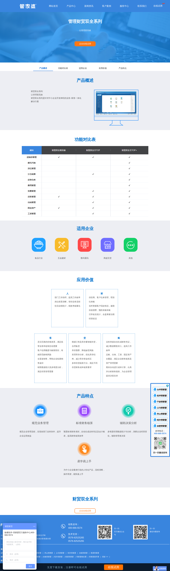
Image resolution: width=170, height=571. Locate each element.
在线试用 (157, 6)
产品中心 (71, 6)
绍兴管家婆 (72, 553)
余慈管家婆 (162, 426)
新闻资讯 (88, 6)
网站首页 (53, 6)
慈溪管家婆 (95, 553)
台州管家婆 (37, 553)
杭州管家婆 (162, 395)
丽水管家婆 (36, 557)
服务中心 (124, 6)
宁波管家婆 (162, 402)
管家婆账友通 (81, 557)
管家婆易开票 (94, 557)
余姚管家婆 (83, 553)
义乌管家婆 (60, 553)
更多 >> (105, 557)
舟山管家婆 (48, 553)
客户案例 (106, 6)
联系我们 (142, 6)
